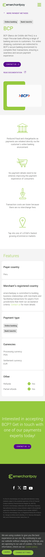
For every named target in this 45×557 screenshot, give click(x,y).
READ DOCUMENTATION (12, 72)
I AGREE (7, 552)
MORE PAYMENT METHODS (17, 13)
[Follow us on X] (19, 487)
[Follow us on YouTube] (31, 488)
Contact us (15, 304)
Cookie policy (31, 546)
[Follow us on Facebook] (13, 487)
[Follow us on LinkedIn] (24, 487)
